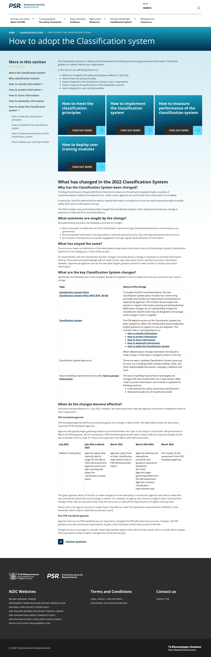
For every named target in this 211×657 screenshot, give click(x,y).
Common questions (75, 541)
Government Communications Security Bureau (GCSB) (37, 603)
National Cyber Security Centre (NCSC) (29, 607)
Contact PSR (162, 599)
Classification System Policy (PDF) (83, 295)
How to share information (24, 95)
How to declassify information (26, 101)
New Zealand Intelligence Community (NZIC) (32, 615)
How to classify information (25, 84)
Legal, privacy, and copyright (106, 599)
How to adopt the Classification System (148, 346)
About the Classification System (27, 72)
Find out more (82, 130)
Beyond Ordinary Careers (22, 599)
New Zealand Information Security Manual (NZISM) (36, 611)
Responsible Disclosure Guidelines (109, 603)
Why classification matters (24, 78)
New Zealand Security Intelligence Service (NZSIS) (35, 619)
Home (12, 32)
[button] (33, 18)
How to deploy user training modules (30, 141)
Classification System (31, 32)
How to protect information (25, 89)
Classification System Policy (74, 292)
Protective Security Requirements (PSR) (29, 623)
